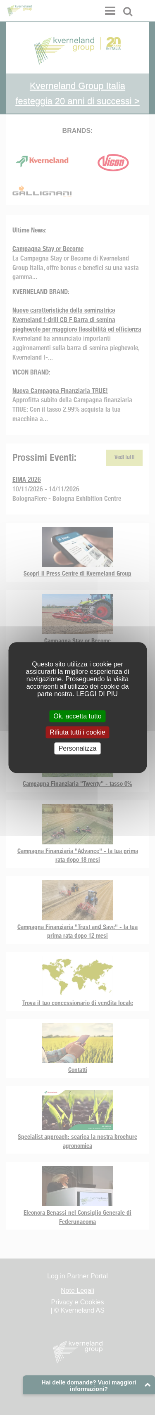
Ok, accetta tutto (77, 716)
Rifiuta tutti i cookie (77, 732)
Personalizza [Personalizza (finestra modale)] (78, 748)
